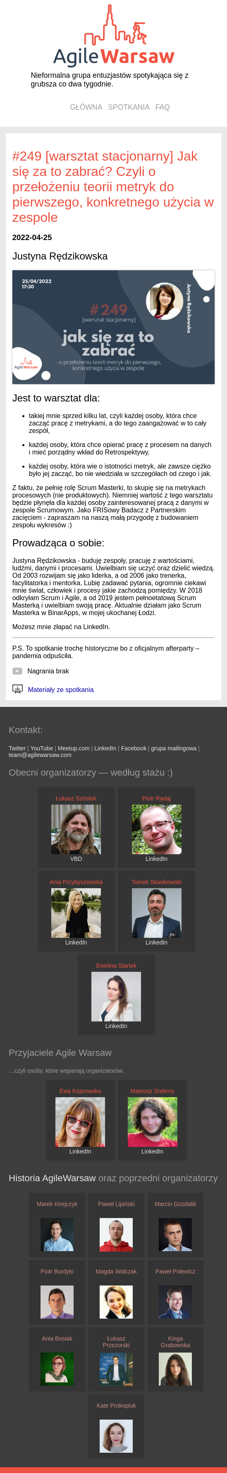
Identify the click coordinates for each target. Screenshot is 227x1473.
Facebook (133, 748)
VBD (76, 858)
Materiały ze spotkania (53, 689)
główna (86, 107)
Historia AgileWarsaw (53, 1178)
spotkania (129, 107)
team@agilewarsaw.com (40, 755)
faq (162, 107)
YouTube (41, 748)
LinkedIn (105, 748)
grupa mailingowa (174, 748)
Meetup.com (74, 748)
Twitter (17, 748)
